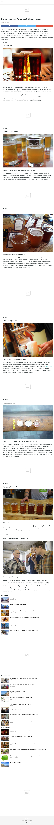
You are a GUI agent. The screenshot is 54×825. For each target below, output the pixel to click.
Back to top (27, 818)
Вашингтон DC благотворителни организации (21, 697)
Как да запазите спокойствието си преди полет (21, 707)
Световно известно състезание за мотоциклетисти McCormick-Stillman (27, 730)
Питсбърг (18, 16)
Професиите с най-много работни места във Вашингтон (23, 678)
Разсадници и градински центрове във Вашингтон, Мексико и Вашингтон (28, 749)
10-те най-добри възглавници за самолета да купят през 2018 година (27, 756)
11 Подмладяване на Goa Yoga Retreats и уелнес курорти (24, 743)
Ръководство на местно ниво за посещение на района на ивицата (26, 598)
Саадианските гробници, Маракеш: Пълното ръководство (24, 714)
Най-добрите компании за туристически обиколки (22, 684)
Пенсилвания (12, 16)
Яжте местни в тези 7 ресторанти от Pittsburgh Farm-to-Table (24, 617)
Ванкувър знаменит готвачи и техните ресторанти (22, 720)
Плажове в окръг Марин (16, 762)
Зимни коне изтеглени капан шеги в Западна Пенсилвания (24, 630)
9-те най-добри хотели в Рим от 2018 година (20, 704)
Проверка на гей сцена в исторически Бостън (21, 736)
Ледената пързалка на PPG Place (18, 604)
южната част (48, 366)
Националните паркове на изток (17, 691)
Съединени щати (4, 16)
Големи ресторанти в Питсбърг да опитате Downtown (23, 610)
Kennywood (12, 623)
